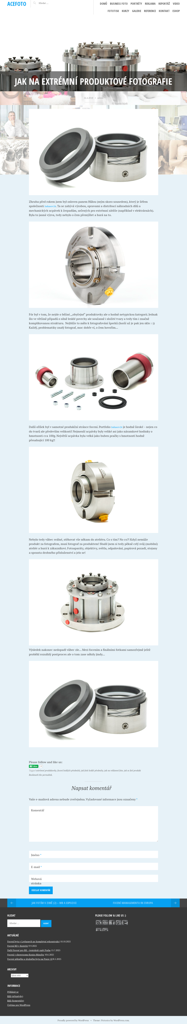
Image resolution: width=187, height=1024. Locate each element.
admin (100, 97)
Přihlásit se (13, 991)
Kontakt (164, 11)
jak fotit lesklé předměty (92, 770)
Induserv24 (52, 206)
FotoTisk (113, 11)
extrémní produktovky (46, 770)
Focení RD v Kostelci (17, 945)
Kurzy (125, 11)
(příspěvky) (15, 995)
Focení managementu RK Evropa (133, 902)
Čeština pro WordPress (18, 1004)
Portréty (136, 4)
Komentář (37, 810)
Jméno (36, 854)
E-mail (36, 866)
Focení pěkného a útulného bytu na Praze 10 (29, 958)
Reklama (150, 4)
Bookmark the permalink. (40, 774)
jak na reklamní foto (113, 770)
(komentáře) (15, 999)
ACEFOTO (16, 3)
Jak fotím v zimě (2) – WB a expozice (54, 902)
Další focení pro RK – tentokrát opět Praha (29, 949)
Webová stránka (36, 880)
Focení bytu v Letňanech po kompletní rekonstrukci (33, 940)
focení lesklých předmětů (68, 770)
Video (176, 4)
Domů (103, 4)
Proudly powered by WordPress (73, 1019)
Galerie (136, 11)
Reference (150, 11)
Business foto (119, 4)
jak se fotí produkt (132, 770)
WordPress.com (121, 1019)
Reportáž (164, 4)
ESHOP (176, 11)
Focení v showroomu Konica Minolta (25, 953)
